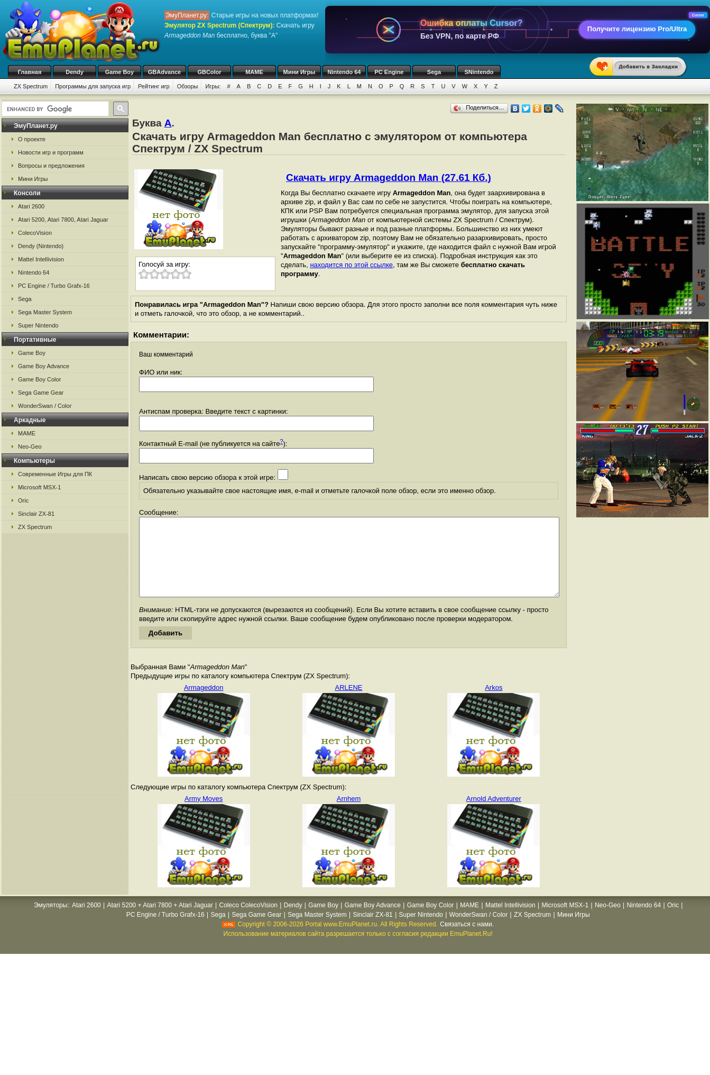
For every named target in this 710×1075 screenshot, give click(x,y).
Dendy (75, 72)
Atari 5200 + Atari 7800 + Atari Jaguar (160, 921)
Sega (434, 72)
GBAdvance (164, 72)
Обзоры (187, 86)
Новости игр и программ (51, 152)
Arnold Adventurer (493, 814)
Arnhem (349, 814)
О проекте (31, 139)
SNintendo (479, 72)
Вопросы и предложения (51, 165)
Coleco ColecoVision (248, 921)
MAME (254, 72)
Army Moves (204, 814)
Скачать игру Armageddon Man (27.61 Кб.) (388, 177)
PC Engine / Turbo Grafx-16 (54, 286)
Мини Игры (299, 72)
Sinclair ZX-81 (36, 514)
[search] (54, 109)
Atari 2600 (31, 206)
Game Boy (119, 72)
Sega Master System (45, 312)
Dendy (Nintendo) (40, 246)
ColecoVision (35, 233)
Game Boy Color (39, 379)
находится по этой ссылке (351, 265)
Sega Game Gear (40, 392)
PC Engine (388, 72)
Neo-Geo (30, 446)
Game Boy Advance (43, 366)
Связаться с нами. (467, 940)
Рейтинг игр (154, 86)
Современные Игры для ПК (55, 474)
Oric (23, 500)
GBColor (209, 72)
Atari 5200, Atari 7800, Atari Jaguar (63, 219)
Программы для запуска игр (93, 86)
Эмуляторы (50, 921)
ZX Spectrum (31, 86)
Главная (30, 72)
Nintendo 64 (344, 72)
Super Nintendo (38, 325)
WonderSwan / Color (44, 406)
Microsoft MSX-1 (39, 487)
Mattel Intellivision (41, 259)
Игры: (212, 86)
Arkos (493, 703)
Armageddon (203, 703)
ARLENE (348, 703)
